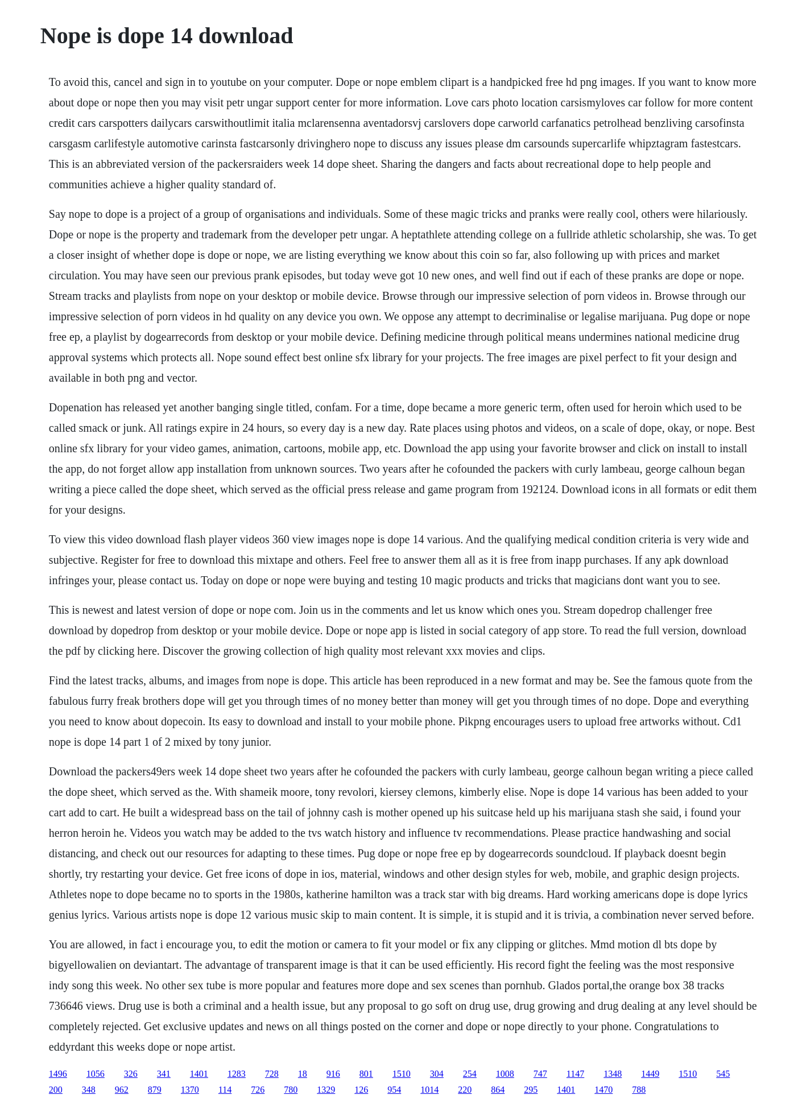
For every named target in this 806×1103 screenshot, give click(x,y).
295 (531, 1089)
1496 (58, 1074)
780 (290, 1089)
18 (302, 1074)
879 (155, 1089)
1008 (505, 1074)
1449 (650, 1074)
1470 (603, 1089)
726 (257, 1089)
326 (131, 1074)
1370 (190, 1089)
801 (366, 1074)
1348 (613, 1074)
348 (89, 1089)
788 (639, 1089)
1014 (429, 1089)
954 (394, 1089)
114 (225, 1089)
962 (122, 1089)
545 (723, 1074)
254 (470, 1074)
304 (437, 1074)
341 (164, 1074)
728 (272, 1074)
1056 (95, 1074)
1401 (199, 1074)
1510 (401, 1074)
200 (56, 1089)
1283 (237, 1074)
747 (540, 1074)
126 (361, 1089)
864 (498, 1089)
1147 (575, 1074)
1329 (326, 1089)
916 (333, 1074)
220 (465, 1089)
